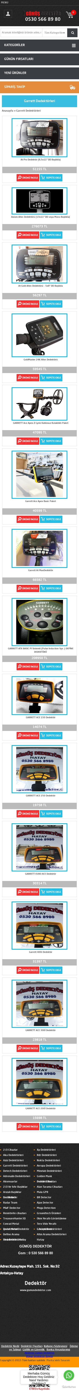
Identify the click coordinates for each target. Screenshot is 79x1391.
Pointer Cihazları (46, 1181)
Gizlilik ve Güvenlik (34, 1350)
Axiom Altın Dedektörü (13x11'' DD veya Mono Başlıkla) (40, 217)
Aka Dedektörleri (13, 1155)
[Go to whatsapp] (69, 1375)
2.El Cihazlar (10, 1150)
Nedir (16, 1346)
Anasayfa (7, 111)
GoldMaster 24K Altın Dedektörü (41, 360)
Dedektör (36, 1283)
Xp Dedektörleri (46, 1150)
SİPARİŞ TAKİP (14, 87)
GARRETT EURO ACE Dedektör (40, 874)
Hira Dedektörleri (13, 1240)
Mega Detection (46, 1208)
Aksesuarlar (10, 1181)
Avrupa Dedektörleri (49, 1166)
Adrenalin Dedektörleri (16, 1176)
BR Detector (44, 1197)
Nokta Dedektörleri (48, 1160)
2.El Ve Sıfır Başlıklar (15, 1187)
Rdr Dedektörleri (47, 1155)
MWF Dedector (11, 1208)
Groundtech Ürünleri (49, 1213)
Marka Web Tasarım (58, 1360)
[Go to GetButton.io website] (69, 1387)
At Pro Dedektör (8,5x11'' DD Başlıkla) (41, 160)
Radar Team (10, 1203)
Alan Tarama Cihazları (49, 1187)
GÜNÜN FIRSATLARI (18, 59)
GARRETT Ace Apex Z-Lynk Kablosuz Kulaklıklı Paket (40, 423)
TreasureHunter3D (14, 1218)
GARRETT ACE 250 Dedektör (40, 796)
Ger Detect (9, 1197)
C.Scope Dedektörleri (49, 1229)
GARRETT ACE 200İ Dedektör (40, 1109)
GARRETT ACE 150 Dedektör (40, 718)
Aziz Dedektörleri (13, 1160)
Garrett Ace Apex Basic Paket (40, 501)
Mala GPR (42, 1192)
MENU (4, 2)
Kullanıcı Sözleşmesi (55, 1346)
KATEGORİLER (14, 45)
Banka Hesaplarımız (58, 1350)
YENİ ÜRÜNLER (15, 73)
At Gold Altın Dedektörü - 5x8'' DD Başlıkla (40, 286)
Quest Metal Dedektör (16, 1229)
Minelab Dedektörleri (49, 1171)
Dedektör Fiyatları (32, 1346)
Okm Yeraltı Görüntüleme (51, 1218)
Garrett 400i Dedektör (40, 952)
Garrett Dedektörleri (28, 111)
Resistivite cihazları (14, 1213)
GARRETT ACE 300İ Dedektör (40, 1030)
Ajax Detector (45, 1203)
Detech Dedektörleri (15, 1171)
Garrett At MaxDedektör (40, 570)
